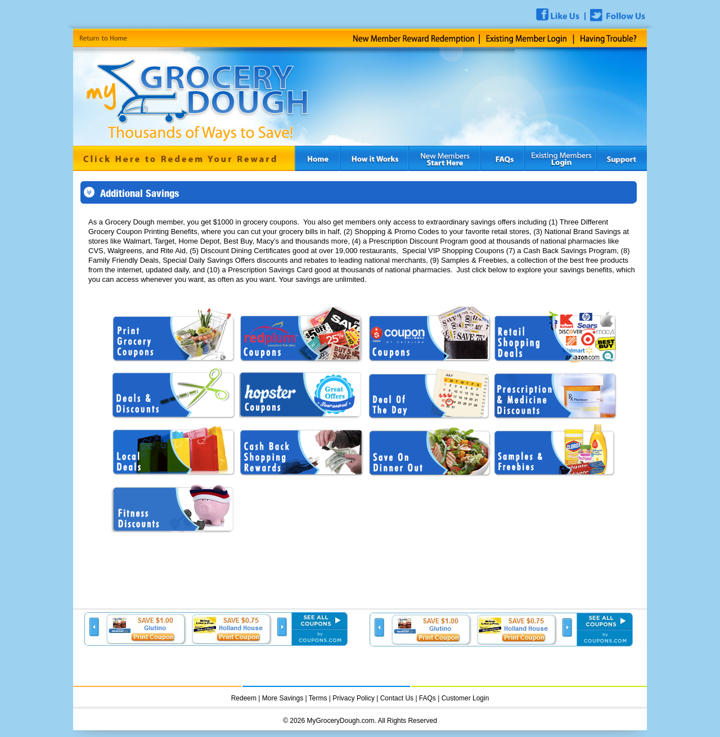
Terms (318, 698)
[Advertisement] (218, 665)
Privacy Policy (354, 698)
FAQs (427, 698)
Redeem (243, 698)
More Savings (282, 698)
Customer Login (465, 698)
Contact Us (396, 698)
